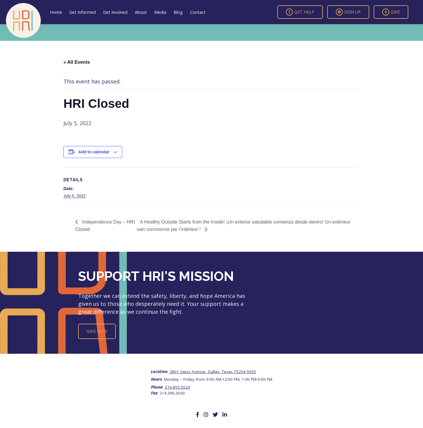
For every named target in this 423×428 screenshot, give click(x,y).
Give (391, 12)
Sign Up (348, 12)
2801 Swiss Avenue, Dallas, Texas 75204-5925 (212, 371)
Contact (198, 12)
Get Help (300, 12)
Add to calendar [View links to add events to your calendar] (94, 152)
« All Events (76, 62)
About (141, 12)
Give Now (97, 331)
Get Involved (115, 12)
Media (160, 12)
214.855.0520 (177, 387)
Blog (178, 12)
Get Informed (82, 12)
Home (56, 12)
